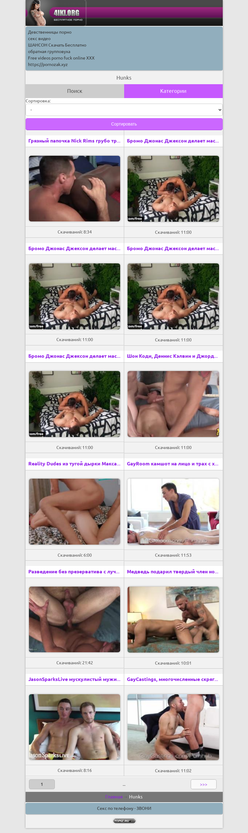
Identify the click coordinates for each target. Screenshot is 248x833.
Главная (114, 796)
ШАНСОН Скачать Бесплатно (57, 45)
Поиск (74, 91)
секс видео (39, 38)
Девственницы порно (49, 32)
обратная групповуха (49, 51)
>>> (203, 784)
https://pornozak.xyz (48, 64)
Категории (173, 91)
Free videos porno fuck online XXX (61, 58)
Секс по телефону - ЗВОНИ (124, 808)
